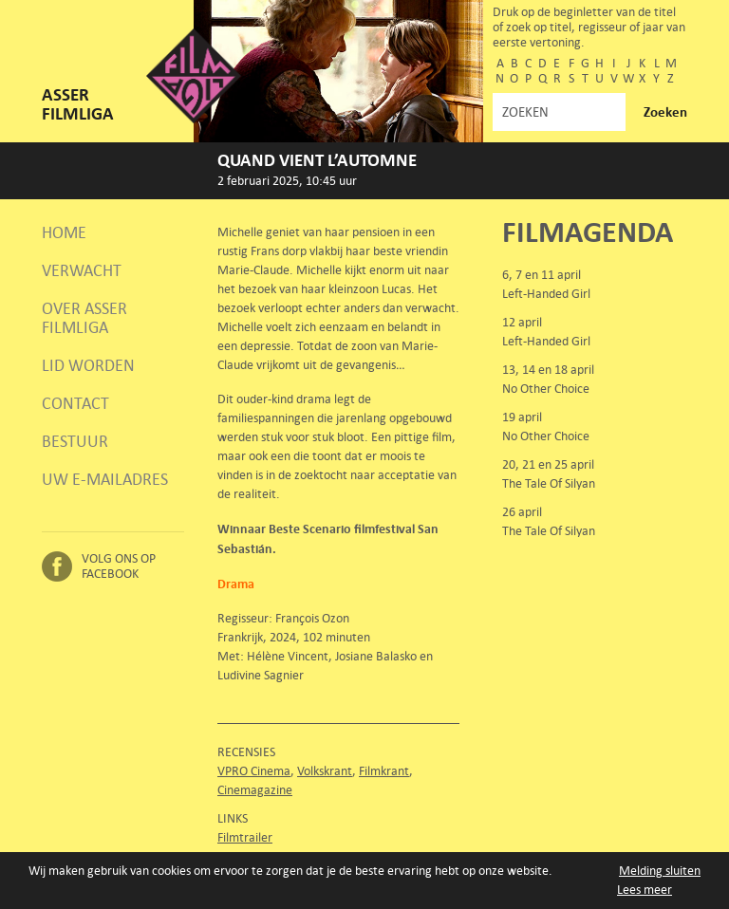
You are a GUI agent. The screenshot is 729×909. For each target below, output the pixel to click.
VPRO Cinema (253, 771)
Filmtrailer (244, 837)
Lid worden (88, 365)
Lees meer (644, 889)
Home (64, 232)
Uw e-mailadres (105, 479)
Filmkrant (384, 771)
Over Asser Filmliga (84, 318)
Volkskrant (324, 771)
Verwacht (82, 270)
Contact (75, 403)
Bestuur (75, 441)
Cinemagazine (254, 790)
